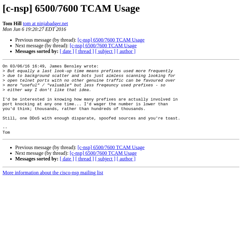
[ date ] (67, 51)
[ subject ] (105, 51)
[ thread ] (84, 51)
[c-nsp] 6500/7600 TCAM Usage (111, 40)
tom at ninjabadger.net (45, 23)
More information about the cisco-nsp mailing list (53, 186)
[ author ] (126, 51)
